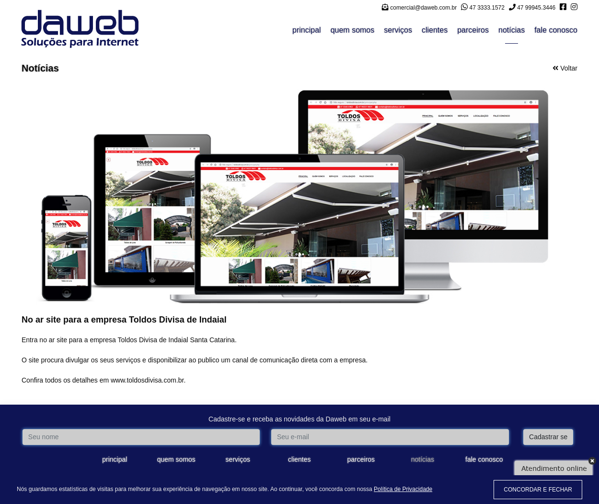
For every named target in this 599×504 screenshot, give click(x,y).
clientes (435, 30)
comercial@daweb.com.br (419, 7)
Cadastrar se (548, 437)
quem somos (353, 30)
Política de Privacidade (403, 489)
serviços (398, 30)
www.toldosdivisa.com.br (147, 380)
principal (306, 30)
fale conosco (555, 30)
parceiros (473, 30)
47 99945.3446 (532, 7)
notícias (511, 30)
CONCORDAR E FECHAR (538, 489)
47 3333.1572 (483, 7)
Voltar (565, 68)
